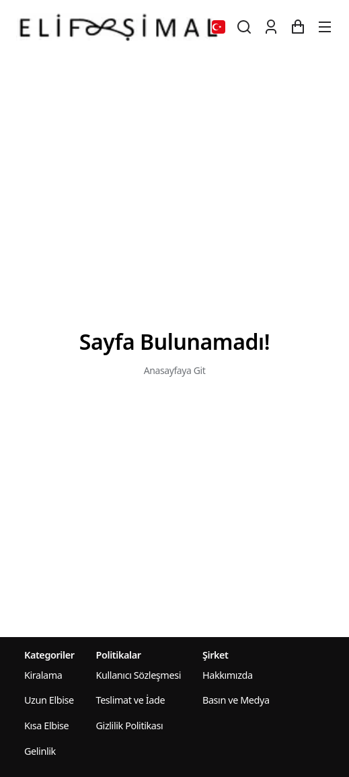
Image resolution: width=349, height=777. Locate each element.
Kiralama (43, 675)
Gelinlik (40, 751)
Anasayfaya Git (175, 370)
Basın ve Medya (236, 700)
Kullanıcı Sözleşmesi (138, 675)
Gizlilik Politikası (129, 725)
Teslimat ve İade (130, 700)
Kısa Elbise (46, 725)
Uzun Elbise (49, 700)
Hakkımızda (227, 675)
